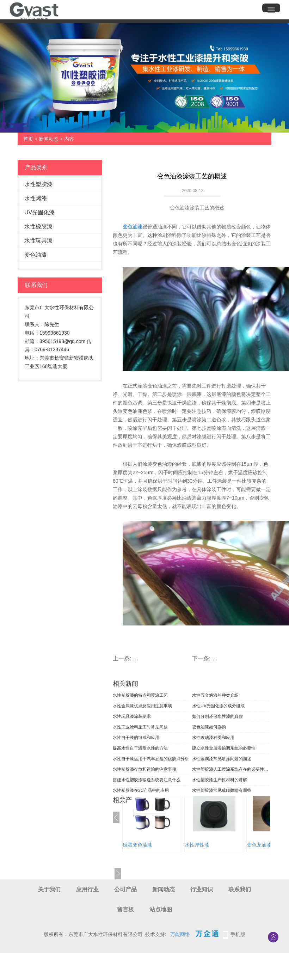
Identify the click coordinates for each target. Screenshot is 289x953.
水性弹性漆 (197, 845)
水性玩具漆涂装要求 (132, 716)
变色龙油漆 (259, 845)
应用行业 (87, 889)
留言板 (125, 909)
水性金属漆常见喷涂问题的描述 (221, 758)
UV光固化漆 (39, 212)
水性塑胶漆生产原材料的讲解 (219, 779)
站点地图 (160, 909)
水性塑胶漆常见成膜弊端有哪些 (221, 790)
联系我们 (239, 889)
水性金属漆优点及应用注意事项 (142, 705)
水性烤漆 (35, 198)
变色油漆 (35, 255)
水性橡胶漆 (38, 227)
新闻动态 (49, 139)
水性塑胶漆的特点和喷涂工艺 (140, 695)
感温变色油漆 (137, 845)
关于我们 (49, 889)
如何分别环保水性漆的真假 (217, 716)
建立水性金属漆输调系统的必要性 (224, 748)
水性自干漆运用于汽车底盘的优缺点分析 (151, 758)
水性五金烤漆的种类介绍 (215, 695)
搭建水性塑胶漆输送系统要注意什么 (146, 779)
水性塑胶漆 (38, 184)
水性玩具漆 (38, 241)
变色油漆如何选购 (209, 727)
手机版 (237, 934)
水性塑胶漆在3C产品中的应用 (141, 790)
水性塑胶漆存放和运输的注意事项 (144, 769)
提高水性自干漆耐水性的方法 (140, 748)
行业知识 (201, 889)
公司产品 (125, 889)
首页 (28, 139)
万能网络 (180, 934)
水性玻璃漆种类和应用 (213, 737)
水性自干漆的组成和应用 (136, 737)
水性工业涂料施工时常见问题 (140, 727)
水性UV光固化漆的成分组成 (218, 705)
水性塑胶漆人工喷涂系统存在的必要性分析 (230, 769)
